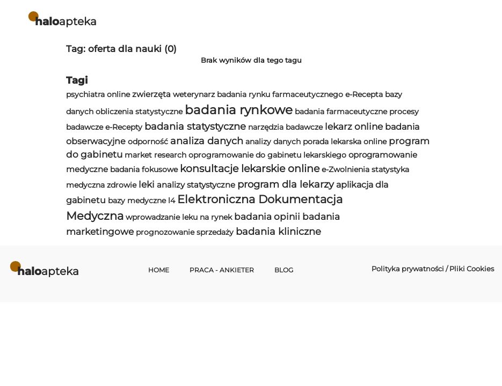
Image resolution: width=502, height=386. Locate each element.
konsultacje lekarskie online (249, 168)
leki (147, 184)
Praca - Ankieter (222, 270)
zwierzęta (151, 94)
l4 (171, 200)
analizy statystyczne (196, 185)
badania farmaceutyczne (341, 111)
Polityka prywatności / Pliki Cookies (433, 268)
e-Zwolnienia (345, 169)
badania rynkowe (239, 109)
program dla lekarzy (285, 184)
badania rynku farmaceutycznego (280, 94)
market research (155, 155)
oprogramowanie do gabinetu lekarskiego (267, 155)
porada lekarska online (345, 141)
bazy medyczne (137, 200)
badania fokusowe (144, 169)
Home (158, 270)
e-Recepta (364, 94)
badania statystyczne (195, 126)
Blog (283, 270)
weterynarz (194, 94)
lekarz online (354, 126)
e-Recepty (123, 127)
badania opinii (267, 216)
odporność (148, 141)
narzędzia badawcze (285, 127)
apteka (66, 21)
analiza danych (206, 140)
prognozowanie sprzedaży (185, 232)
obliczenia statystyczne (139, 111)
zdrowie (121, 185)
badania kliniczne (278, 231)
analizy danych (273, 141)
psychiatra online (98, 94)
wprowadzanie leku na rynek (179, 217)
